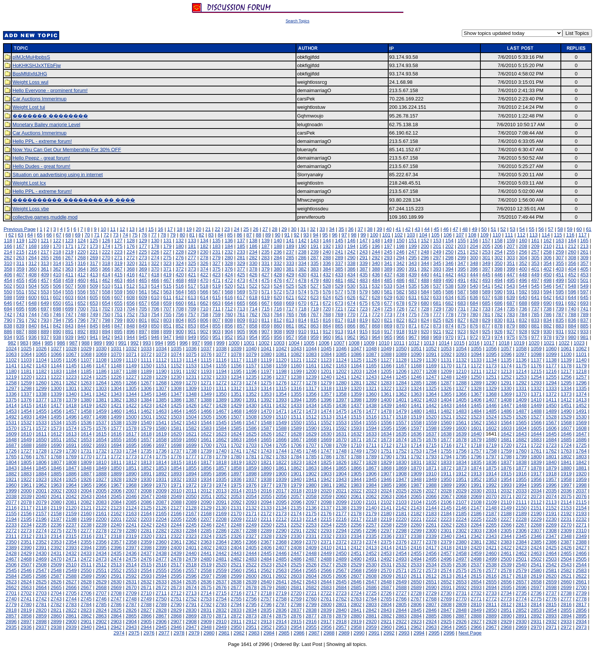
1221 (41, 377)
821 (388, 320)
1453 (11, 411)
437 (388, 274)
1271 (206, 383)
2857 (11, 616)
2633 (161, 582)
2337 (401, 536)
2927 (476, 621)
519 (216, 286)
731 (462, 309)
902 (204, 331)
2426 (566, 547)
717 (290, 309)
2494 (416, 559)
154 (449, 240)
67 (58, 235)
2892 (536, 616)
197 (388, 246)
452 (572, 274)
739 (560, 309)
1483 (461, 411)
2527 (326, 564)
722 (351, 309)
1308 (176, 388)
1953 (491, 479)
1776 (176, 456)
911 (314, 331)
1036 (191, 348)
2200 (101, 519)
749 (94, 314)
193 (339, 246)
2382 (491, 542)
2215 (326, 519)
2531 (386, 564)
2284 (191, 530)
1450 (551, 405)
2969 (521, 627)
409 (45, 274)
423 (216, 274)
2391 (41, 547)
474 (253, 280)
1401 (401, 400)
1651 (56, 439)
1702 (236, 445)
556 (81, 292)
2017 (281, 491)
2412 (356, 547)
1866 (356, 468)
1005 (309, 343)
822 (400, 320)
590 (498, 292)
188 (278, 246)
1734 (131, 451)
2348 (566, 536)
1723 (551, 445)
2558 (206, 570)
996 (183, 343)
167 (20, 246)
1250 (476, 377)
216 (32, 252)
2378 (431, 542)
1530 (581, 417)
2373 (356, 542)
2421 (491, 547)
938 (57, 337)
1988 (431, 485)
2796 (266, 604)
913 (339, 331)
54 (522, 229)
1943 (341, 479)
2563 (281, 570)
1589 (296, 428)
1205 (386, 371)
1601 (476, 428)
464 (130, 280)
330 (253, 263)
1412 (566, 400)
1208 (431, 371)
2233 (11, 525)
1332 (536, 388)
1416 (41, 405)
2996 (449, 633)
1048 (371, 348)
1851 (131, 468)
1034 (161, 348)
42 (408, 229)
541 (486, 286)
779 (462, 314)
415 (118, 274)
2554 (146, 570)
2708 (116, 593)
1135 (506, 360)
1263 (86, 383)
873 (437, 326)
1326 (446, 388)
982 (12, 343)
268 (81, 257)
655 (118, 303)
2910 (221, 621)
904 (229, 331)
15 (151, 229)
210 (547, 246)
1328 (476, 388)
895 (118, 331)
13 (131, 229)
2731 (461, 593)
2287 (236, 530)
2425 (551, 547)
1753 (416, 451)
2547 (41, 570)
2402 (206, 547)
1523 (476, 417)
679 (413, 303)
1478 (386, 411)
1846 (56, 468)
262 (8, 257)
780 (474, 314)
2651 (431, 582)
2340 (446, 536)
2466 (581, 553)
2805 (401, 604)
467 (167, 280)
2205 (176, 519)
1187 (116, 371)
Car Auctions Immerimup (39, 99)
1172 (476, 365)
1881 (581, 468)
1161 (311, 365)
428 (278, 274)
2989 (343, 633)
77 (153, 235)
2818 (11, 610)
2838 (311, 610)
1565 (521, 422)
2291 (296, 530)
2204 (161, 519)
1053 (446, 348)
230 (204, 252)
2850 (491, 610)
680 (425, 303)
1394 (296, 400)
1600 (461, 428)
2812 (506, 604)
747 (69, 314)
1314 (266, 388)
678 (400, 303)
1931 (161, 479)
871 (413, 326)
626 (351, 297)
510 (106, 286)
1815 (176, 462)
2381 (476, 542)
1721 (521, 445)
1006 (323, 343)
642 (547, 297)
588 (474, 292)
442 (449, 274)
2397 (131, 547)
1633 (371, 434)
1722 (536, 445)
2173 (281, 513)
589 (486, 292)
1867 (371, 468)
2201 (116, 519)
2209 (236, 519)
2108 (476, 502)
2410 (326, 547)
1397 (341, 400)
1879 (551, 468)
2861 (71, 616)
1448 (521, 405)
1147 (101, 365)
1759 (506, 451)
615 (216, 297)
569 (241, 292)
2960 (386, 627)
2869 (191, 616)
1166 (386, 365)
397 (486, 269)
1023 (578, 343)
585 (437, 292)
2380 (461, 542)
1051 (416, 348)
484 (376, 280)
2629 (101, 582)
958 (302, 337)
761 (241, 314)
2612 (431, 576)
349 (486, 263)
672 (327, 303)
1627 (281, 434)
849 (143, 326)
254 (498, 252)
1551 (311, 422)
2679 (266, 587)
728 (425, 309)
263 (20, 257)
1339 (56, 394)
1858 (236, 468)
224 (130, 252)
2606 (341, 576)
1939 (281, 479)
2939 (71, 627)
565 (192, 292)
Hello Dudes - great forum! (41, 166)
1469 (251, 411)
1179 (581, 365)
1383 (131, 400)
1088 (386, 354)
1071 (131, 354)
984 (36, 343)
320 (130, 263)
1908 (401, 473)
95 (325, 235)
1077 (221, 354)
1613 (71, 434)
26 (255, 229)
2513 (116, 564)
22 (217, 229)
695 (20, 309)
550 (8, 292)
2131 (236, 508)
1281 (356, 383)
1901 (296, 473)
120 (32, 240)
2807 (431, 604)
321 (143, 263)
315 (69, 263)
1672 (371, 439)
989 (98, 343)
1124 (341, 360)
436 (376, 274)
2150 (521, 508)
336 (327, 263)
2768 (431, 599)
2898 (41, 621)
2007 (131, 491)
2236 (56, 525)
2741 (25, 599)
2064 (401, 496)
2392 (56, 547)
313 (45, 263)
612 (180, 297)
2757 (266, 599)
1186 (101, 371)
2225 (476, 519)
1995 (536, 485)
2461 (506, 553)
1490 (566, 411)
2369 (296, 542)
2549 (71, 570)
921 (437, 331)
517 (192, 286)
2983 (254, 633)
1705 (281, 445)
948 (180, 337)
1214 (521, 371)
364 (81, 269)
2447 (296, 553)
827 (462, 320)
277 (192, 257)
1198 (281, 371)
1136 (521, 360)
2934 (581, 621)
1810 (101, 462)
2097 (311, 502)
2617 (506, 576)
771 (363, 314)
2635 (191, 582)
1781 (251, 456)
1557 (401, 422)
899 (167, 331)
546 (547, 286)
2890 (506, 616)
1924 (56, 479)
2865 (131, 616)
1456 (56, 411)
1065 (41, 354)
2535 (446, 564)
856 (229, 326)
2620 (551, 576)
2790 (176, 604)
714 (253, 309)
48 (465, 229)
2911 (236, 621)
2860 (56, 616)
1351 (236, 394)
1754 (431, 451)
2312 (25, 536)
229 (192, 252)
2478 (176, 559)
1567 (551, 422)
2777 (566, 599)
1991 (476, 485)
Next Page (470, 633)
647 (20, 303)
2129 (206, 508)
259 (560, 252)
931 (560, 331)
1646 (566, 434)
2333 (341, 536)
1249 (461, 377)
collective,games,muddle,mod (45, 217)
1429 (236, 405)
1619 (161, 434)
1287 (446, 383)
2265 (491, 525)
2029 (461, 491)
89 (268, 235)
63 (20, 235)
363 (69, 269)
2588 (71, 576)
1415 (25, 405)
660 (180, 303)
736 (523, 309)
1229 (161, 377)
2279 (116, 530)
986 (61, 343)
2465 (566, 553)
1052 (431, 348)
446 (498, 274)
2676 (221, 587)
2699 (566, 587)
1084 (326, 354)
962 (351, 337)
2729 (431, 593)
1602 (491, 428)
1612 (56, 434)
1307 (161, 388)
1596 (401, 428)
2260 (416, 525)
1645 (551, 434)
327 (216, 263)
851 (167, 326)
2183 (431, 513)
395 (462, 269)
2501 (521, 559)
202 (449, 246)
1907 (386, 473)
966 (400, 337)
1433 (296, 405)
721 (339, 309)
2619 (536, 576)
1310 (206, 388)
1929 (131, 479)
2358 (131, 542)
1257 (581, 377)
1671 (356, 439)
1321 (371, 388)
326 (204, 263)
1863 (311, 468)
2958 (356, 627)
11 (112, 229)
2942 (116, 627)
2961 (401, 627)
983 (24, 343)
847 (118, 326)
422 (204, 274)
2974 (118, 633)
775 (413, 314)
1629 (311, 434)
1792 (416, 456)
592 (523, 292)
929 (535, 331)
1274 (251, 383)
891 (69, 331)
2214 (311, 519)
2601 (266, 576)
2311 (11, 536)
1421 (116, 405)
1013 (428, 343)
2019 (311, 491)
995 (171, 343)
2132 (251, 508)
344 (425, 263)
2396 (116, 547)
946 (155, 337)
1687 (11, 445)
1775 (161, 456)
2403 (221, 547)
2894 (566, 616)
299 (462, 257)
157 (486, 240)
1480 (416, 411)
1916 (521, 473)
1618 (146, 434)
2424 (536, 547)
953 (241, 337)
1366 (461, 394)
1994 (521, 485)
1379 (71, 400)
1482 (446, 411)
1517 (386, 417)
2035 (551, 491)
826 (449, 320)
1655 (116, 439)
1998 (581, 485)
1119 (266, 360)
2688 (401, 587)
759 (216, 314)
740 (572, 309)
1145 (71, 365)
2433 (86, 553)
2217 (356, 519)
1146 (86, 365)
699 (69, 309)
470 (204, 280)
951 (216, 337)
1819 (236, 462)
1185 (86, 371)
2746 (101, 599)
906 (253, 331)
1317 (311, 388)
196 (376, 246)
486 (400, 280)
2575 (461, 570)
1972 (191, 485)
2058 (311, 496)
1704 (266, 445)
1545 (221, 422)
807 (216, 320)
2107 (461, 502)
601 (45, 297)
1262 (71, 383)
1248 (446, 377)
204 (474, 246)
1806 (41, 462)
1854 (176, 468)
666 (253, 303)
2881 (371, 616)
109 (484, 235)
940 (81, 337)
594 (547, 292)
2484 (266, 559)
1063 (11, 354)
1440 (401, 405)
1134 (491, 360)
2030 (476, 491)
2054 (251, 496)
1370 (521, 394)
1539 (131, 422)
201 (437, 246)
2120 (71, 508)
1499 (116, 417)
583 (413, 292)
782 (498, 314)
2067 (446, 496)
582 (400, 292)
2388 (581, 542)
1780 (236, 456)
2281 (146, 530)
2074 (551, 496)
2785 (101, 604)
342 (400, 263)
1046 (341, 348)
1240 (326, 377)
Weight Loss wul (30, 82)
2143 (416, 508)
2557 (191, 570)
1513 (326, 417)
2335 (371, 536)
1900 (281, 473)
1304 (116, 388)
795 (69, 320)
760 (229, 314)
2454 (401, 553)
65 (39, 235)
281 (241, 257)
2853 (536, 610)
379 (265, 269)
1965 (86, 485)
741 (584, 309)
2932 (551, 621)
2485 (281, 559)
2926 (461, 621)
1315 (281, 388)
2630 (116, 582)
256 (523, 252)
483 (363, 280)
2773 (506, 599)
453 (584, 274)
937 (45, 337)
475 (265, 280)
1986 (401, 485)
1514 (341, 417)
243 (363, 252)
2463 (536, 553)
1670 (341, 439)
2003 (71, 491)
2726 (386, 593)
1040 (251, 348)
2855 (566, 610)
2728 (416, 593)
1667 (296, 439)
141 (290, 240)
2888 (476, 616)
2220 (401, 519)
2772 (491, 599)
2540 (521, 564)
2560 (236, 570)
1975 (236, 485)
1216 (551, 371)
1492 (11, 417)
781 (486, 314)
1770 (86, 456)
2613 (446, 576)
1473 (311, 411)
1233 (221, 377)
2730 (446, 593)
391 (413, 269)
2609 (386, 576)
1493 (25, 417)
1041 (266, 348)
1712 (386, 445)
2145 (446, 508)
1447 (506, 405)
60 (579, 229)
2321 (161, 536)
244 (376, 252)
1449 (536, 405)
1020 (534, 343)
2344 (506, 536)
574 (302, 292)
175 (118, 246)
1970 (161, 485)
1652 (71, 439)
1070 (116, 354)
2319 (131, 536)
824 (425, 320)
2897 (25, 621)
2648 (386, 582)
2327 (251, 536)
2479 (191, 559)
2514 (131, 564)
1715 (431, 445)
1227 (131, 377)
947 (167, 337)
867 (363, 326)
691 (560, 303)
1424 (161, 405)
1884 (41, 473)
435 (363, 274)
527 (314, 286)
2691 (446, 587)
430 (302, 274)
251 (462, 252)
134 (204, 240)
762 (253, 314)
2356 (101, 542)
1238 (296, 377)
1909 (416, 473)
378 (253, 269)
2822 (71, 610)
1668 (311, 439)
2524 (281, 564)
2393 (71, 547)
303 (511, 257)
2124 (131, 508)
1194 (221, 371)
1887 (86, 473)
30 (293, 229)
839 (20, 326)
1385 (161, 400)
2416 (416, 547)
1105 (56, 360)
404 (572, 269)
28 (274, 229)
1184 (71, 371)
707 (167, 309)
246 (400, 252)
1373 (566, 394)
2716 (236, 593)
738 (547, 309)
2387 (566, 542)
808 (229, 320)
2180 (386, 513)
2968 (506, 627)
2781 (41, 604)
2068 (461, 496)
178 (155, 246)
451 (560, 274)
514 (155, 286)
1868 (386, 468)
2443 (236, 553)
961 (339, 337)
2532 (401, 564)
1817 (206, 462)
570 (253, 292)
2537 (476, 564)
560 (130, 292)
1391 (251, 400)
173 (94, 246)
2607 (356, 576)
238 (302, 252)
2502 (536, 559)
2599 (236, 576)
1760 (521, 451)
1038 (221, 348)
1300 (56, 388)
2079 (41, 502)
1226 (116, 377)
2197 (56, 519)
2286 (221, 530)
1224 (86, 377)
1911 (446, 473)
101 (386, 235)
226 (155, 252)
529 (339, 286)
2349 (581, 536)
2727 (401, 593)
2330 (296, 536)
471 (216, 280)
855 (216, 326)
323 (167, 263)
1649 (25, 439)
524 (278, 286)
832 (523, 320)
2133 (266, 508)
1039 (236, 348)
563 (167, 292)
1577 (116, 428)
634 (449, 297)
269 (94, 257)
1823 (296, 462)
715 (265, 309)
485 (388, 280)
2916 (311, 621)
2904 (131, 621)
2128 (191, 508)
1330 (506, 388)
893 (94, 331)
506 (57, 286)
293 (388, 257)
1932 (176, 479)
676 (376, 303)
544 (523, 286)
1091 (431, 354)
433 (339, 274)
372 (180, 269)
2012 (206, 491)
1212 (491, 371)
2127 (176, 508)
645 (584, 297)
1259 (25, 383)
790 (8, 320)
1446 (491, 405)
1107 (86, 360)
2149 (506, 508)
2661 (581, 582)
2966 (476, 627)
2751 (176, 599)
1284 (401, 383)
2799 (311, 604)
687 (511, 303)
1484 (476, 411)
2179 (371, 513)
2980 (208, 633)
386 (351, 269)
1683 (536, 439)
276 (180, 257)
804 (180, 320)
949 (192, 337)
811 (265, 320)
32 (312, 229)
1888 (101, 473)
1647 (581, 434)
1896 (221, 473)
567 (216, 292)
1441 (416, 405)
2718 (266, 593)
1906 (371, 473)
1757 (476, 451)
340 (376, 263)
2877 (311, 616)
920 (425, 331)
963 (363, 337)
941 (94, 337)
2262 (446, 525)
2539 (506, 564)
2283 (176, 530)
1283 (386, 383)
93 (306, 235)
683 (462, 303)
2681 (296, 587)
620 (278, 297)
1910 (431, 473)
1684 (551, 439)
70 (87, 235)
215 (20, 252)
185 (241, 246)
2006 (116, 491)
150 (400, 240)
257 (535, 252)
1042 (281, 348)
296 (425, 257)
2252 (296, 525)
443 (462, 274)
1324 (416, 388)
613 (192, 297)
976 (523, 337)
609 (143, 297)
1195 (236, 371)
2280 (131, 530)
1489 (551, 411)
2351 (25, 542)
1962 (41, 485)
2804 (386, 604)
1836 (491, 462)
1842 (581, 462)
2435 (116, 553)
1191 (176, 371)
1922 (25, 479)
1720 (506, 445)
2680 (281, 587)
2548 (56, 570)
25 (246, 229)
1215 (536, 371)
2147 (476, 508)
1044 (311, 348)
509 (94, 286)
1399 (371, 400)
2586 (41, 576)
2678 (251, 587)
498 (547, 280)
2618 (521, 576)
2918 (341, 621)
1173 (491, 365)
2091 (221, 502)
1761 (536, 451)
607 (118, 297)
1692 (86, 445)
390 (400, 269)
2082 (86, 502)
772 (376, 314)
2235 (41, 525)
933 (584, 331)
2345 (521, 536)
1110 (131, 360)
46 (446, 229)
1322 (386, 388)
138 (253, 240)
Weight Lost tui (29, 107)
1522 (461, 417)
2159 (71, 513)
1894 (191, 473)
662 (204, 303)
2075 (566, 496)
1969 (146, 485)
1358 (341, 394)
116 (570, 235)
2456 (431, 553)
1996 (551, 485)
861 (290, 326)
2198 (71, 519)
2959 (371, 627)
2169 (221, 513)
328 (229, 263)
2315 (71, 536)
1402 (416, 400)
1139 (566, 360)
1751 (386, 451)
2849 (476, 610)
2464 (551, 553)
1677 (446, 439)
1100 (566, 354)
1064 (25, 354)
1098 (536, 354)
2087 (161, 502)
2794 (236, 604)
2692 (461, 587)
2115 (581, 502)
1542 (176, 422)
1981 (326, 485)
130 (155, 240)
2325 (221, 536)
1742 (251, 451)
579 (363, 292)
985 (49, 343)
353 (535, 263)
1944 (356, 479)
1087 (371, 354)
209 (535, 246)
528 (327, 286)
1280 (341, 383)
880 (523, 326)
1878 (536, 468)
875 (462, 326)
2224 (461, 519)
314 (57, 263)
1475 (341, 411)
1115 (206, 360)
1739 (206, 451)
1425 (176, 405)
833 (535, 320)
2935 (11, 627)
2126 (161, 508)
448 (523, 274)
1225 (101, 377)
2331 (311, 536)
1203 (356, 371)
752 (130, 314)
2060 (341, 496)
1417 (56, 405)
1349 (206, 394)
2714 (206, 593)
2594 (161, 576)
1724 (566, 445)
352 (523, 263)
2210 (251, 519)
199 (413, 246)
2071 (506, 496)
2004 (86, 491)
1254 (536, 377)
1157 (251, 365)
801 (143, 320)
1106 (71, 360)
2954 (296, 627)
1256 (566, 377)
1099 (551, 354)
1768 (56, 456)
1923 (41, 479)
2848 (461, 610)
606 (106, 297)
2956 (326, 627)
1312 (236, 388)
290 (351, 257)
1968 (131, 485)
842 (57, 326)
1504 (191, 417)
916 (376, 331)
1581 (176, 428)
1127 (386, 360)
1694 (116, 445)
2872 (236, 616)
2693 (476, 587)
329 (241, 263)
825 (437, 320)
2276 (71, 530)
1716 (446, 445)
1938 (266, 479)
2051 (206, 496)
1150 (146, 365)
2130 (221, 508)
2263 (461, 525)
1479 (401, 411)
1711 (371, 445)
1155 (221, 365)
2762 (341, 599)
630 (400, 297)
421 (192, 274)
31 (303, 229)
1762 (551, 451)
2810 (476, 604)
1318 (326, 388)
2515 (146, 564)
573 (290, 292)
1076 (206, 354)
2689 (416, 587)
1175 (521, 365)
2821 (56, 610)
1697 (161, 445)
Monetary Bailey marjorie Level (46, 124)
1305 (131, 388)
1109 (116, 360)
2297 (386, 530)
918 (400, 331)
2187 (491, 513)
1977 (266, 485)
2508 (41, 564)
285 (290, 257)
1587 (266, 428)
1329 (491, 388)
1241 (341, 377)
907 (265, 331)
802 (155, 320)
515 (167, 286)
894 (106, 331)
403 (560, 269)
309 (584, 257)
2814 (536, 604)
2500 (506, 559)
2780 (25, 604)
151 (413, 240)
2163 (131, 513)
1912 (461, 473)
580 (376, 292)
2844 (401, 610)
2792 (206, 604)
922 (449, 331)
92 (296, 235)
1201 (326, 371)
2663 (25, 587)
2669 (116, 587)
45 (436, 229)
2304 (491, 530)
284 (278, 257)
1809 (86, 462)
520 (229, 286)
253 (486, 252)
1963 (56, 485)
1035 (176, 348)
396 (474, 269)
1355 (296, 394)
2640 (266, 582)
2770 (461, 599)
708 (180, 309)
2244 (176, 525)
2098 (326, 502)
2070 (491, 496)
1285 (416, 383)
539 (462, 286)
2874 (266, 616)
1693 (101, 445)
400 (523, 269)
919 (413, 331)
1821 (266, 462)
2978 (178, 633)
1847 (71, 468)
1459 (101, 411)
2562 (266, 570)
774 (400, 314)
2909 (206, 621)
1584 (221, 428)
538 (449, 286)
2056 (281, 496)
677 (388, 303)
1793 (431, 456)
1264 (101, 383)
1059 (536, 348)
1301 (71, 388)
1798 (506, 456)
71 (96, 235)
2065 (416, 496)
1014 (444, 343)
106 (448, 235)
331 (265, 263)
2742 (41, 599)
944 (130, 337)
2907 (176, 621)
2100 (356, 502)
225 (143, 252)
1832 (431, 462)
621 (290, 297)
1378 (56, 400)
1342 (101, 394)
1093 (461, 354)
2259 (401, 525)
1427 (206, 405)
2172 (266, 513)
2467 (11, 559)
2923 (416, 621)
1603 (506, 428)
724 (376, 309)
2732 (476, 593)
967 (413, 337)
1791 (401, 456)
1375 (11, 400)
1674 (401, 439)
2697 (536, 587)
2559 (221, 570)
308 (572, 257)
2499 (491, 559)
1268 (161, 383)
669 (290, 303)
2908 (191, 621)
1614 (86, 434)
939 (69, 337)
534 (400, 286)
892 (81, 331)
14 (141, 229)
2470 (56, 559)
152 (425, 240)
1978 (281, 485)
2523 (266, 564)
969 (437, 337)
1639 (461, 434)
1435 (326, 405)
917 (388, 331)
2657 (521, 582)
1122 (311, 360)
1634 (386, 434)
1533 (41, 422)
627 (363, 297)
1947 (401, 479)
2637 (221, 582)
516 (180, 286)
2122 (101, 508)
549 (584, 286)
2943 (131, 627)
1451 (566, 405)
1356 (311, 394)
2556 (176, 570)
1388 (206, 400)
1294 (551, 383)
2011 (191, 491)
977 (535, 337)
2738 (566, 593)
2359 (146, 542)
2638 (236, 582)
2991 (373, 633)
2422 (506, 547)
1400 (386, 400)
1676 (431, 439)
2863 (101, 616)
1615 (101, 434)
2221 (416, 519)
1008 (353, 343)
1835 (476, 462)
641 (535, 297)
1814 (161, 462)
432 (327, 274)
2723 (341, 593)
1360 (371, 394)
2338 (416, 536)
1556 (386, 422)
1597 (416, 428)
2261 (431, 525)
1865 (341, 468)
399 (511, 269)
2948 (206, 627)
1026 (41, 348)
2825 (116, 610)
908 (278, 331)
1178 (566, 365)
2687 (386, 587)
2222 (431, 519)
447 (511, 274)
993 (147, 343)
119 (20, 240)
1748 (341, 451)
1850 (116, 468)
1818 (221, 462)
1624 (236, 434)
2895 (581, 616)
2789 (161, 604)
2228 (521, 519)
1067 (71, 354)
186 (253, 246)
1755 (446, 451)
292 (376, 257)
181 (192, 246)
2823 (86, 610)
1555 (371, 422)
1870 (416, 468)
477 (290, 280)
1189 (146, 371)
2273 (25, 530)
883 (560, 326)
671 (314, 303)
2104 (416, 502)
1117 (236, 360)
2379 (446, 542)
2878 (326, 616)
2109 (491, 502)
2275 (56, 530)
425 (241, 274)
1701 (221, 445)
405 (584, 269)
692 (572, 303)
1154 (206, 365)
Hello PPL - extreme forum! (42, 141)
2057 (296, 496)
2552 (116, 570)
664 (229, 303)
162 (547, 240)
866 (351, 326)
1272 (221, 383)
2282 (161, 530)
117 (582, 235)
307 (560, 257)
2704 (56, 593)
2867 (161, 616)
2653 (461, 582)
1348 (191, 394)
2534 (431, 564)
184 (229, 246)
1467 (221, 411)
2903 (116, 621)
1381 (101, 400)
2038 (11, 496)
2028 (446, 491)
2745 (86, 599)
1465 (191, 411)
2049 (176, 496)
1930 (146, 479)
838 (8, 326)
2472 (86, 559)
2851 (506, 610)
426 (253, 274)
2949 (221, 627)
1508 (251, 417)
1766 (25, 456)
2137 (326, 508)
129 (143, 240)
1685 (566, 439)
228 (180, 252)
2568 (356, 570)
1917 (536, 473)
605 (94, 297)
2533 (416, 564)
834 (547, 320)
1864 (326, 468)
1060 (551, 348)
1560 (446, 422)
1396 (326, 400)
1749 (356, 451)
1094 (476, 354)
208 (523, 246)
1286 (431, 383)
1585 (236, 428)
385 (339, 269)
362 (57, 269)
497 (535, 280)
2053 (236, 496)
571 (265, 292)
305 (535, 257)
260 (572, 252)
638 (498, 297)
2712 (176, 593)
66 (49, 235)
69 (77, 235)
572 (278, 292)
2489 (341, 559)
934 (8, 337)
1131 (446, 360)
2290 (281, 530)
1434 (311, 405)
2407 (281, 547)
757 (192, 314)
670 (302, 303)
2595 (176, 576)
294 (400, 257)
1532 (25, 422)
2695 (506, 587)
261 (584, 252)
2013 (221, 491)
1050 (401, 348)
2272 (11, 530)
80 (182, 235)
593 (535, 292)
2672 (161, 587)
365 (94, 269)
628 (376, 297)
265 (45, 257)
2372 (341, 542)
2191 (551, 513)
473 (241, 280)
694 (8, 309)
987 (73, 343)
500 (572, 280)
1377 (41, 400)
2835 (266, 610)
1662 (221, 439)
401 (535, 269)
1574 (71, 428)
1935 (221, 479)
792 (32, 320)
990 (110, 343)
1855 (191, 468)
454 (8, 280)
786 (547, 314)
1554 (356, 422)
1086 (356, 354)
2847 (446, 610)
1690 (56, 445)
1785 (311, 456)
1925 (71, 479)
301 (486, 257)
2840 (341, 610)
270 (106, 257)
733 (486, 309)
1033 (146, 348)
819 (363, 320)
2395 (101, 547)
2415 (401, 547)
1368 (491, 394)
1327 (461, 388)
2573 (431, 570)
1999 (11, 491)
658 (155, 303)
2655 (491, 582)
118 (8, 240)
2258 (386, 525)
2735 (521, 593)
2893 (551, 616)
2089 (191, 502)
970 (449, 337)
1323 (401, 388)
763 (265, 314)
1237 (281, 377)
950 (204, 337)
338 (351, 263)
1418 (71, 405)
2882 (386, 616)
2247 (221, 525)
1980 (311, 485)
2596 (191, 576)
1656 (131, 439)
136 (229, 240)
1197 (266, 371)
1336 (11, 394)
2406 (266, 547)
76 (144, 235)
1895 (206, 473)
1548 (266, 422)
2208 (221, 519)
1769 (71, 456)
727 (413, 309)
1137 (536, 360)
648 (32, 303)
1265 (116, 383)
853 (192, 326)
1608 (581, 428)
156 (474, 240)
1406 (476, 400)
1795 (461, 456)
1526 (521, 417)
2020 (326, 491)
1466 (206, 411)
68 (68, 235)
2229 (536, 519)
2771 (476, 599)
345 (437, 263)
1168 (416, 365)
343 (413, 263)
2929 (506, 621)
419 (167, 274)
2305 (506, 530)
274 (155, 257)
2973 (581, 627)
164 (572, 240)
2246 (206, 525)
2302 (461, 530)
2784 (86, 604)
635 (462, 297)
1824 (311, 462)
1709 (341, 445)
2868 (176, 616)
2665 (56, 587)
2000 (25, 491)
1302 (86, 388)
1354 (281, 394)
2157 (41, 513)
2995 (433, 633)
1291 (506, 383)
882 (547, 326)
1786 (326, 456)
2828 (161, 610)
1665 (266, 439)
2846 (431, 610)
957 (290, 337)
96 (334, 235)
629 (388, 297)
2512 (101, 564)
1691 (71, 445)
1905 (356, 473)
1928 (116, 479)
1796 (476, 456)
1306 (146, 388)
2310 (581, 530)
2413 (371, 547)
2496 (446, 559)
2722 (326, 593)
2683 (326, 587)
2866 (146, 616)
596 (572, 292)
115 (558, 235)
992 (135, 343)
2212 (281, 519)
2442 (221, 553)
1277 (296, 383)
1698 (176, 445)
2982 (238, 633)
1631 (341, 434)
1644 (536, 434)
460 (81, 280)
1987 (416, 485)
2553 (131, 570)
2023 (371, 491)
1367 (476, 394)
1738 (191, 451)
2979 (194, 633)
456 (32, 280)
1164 (356, 365)
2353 (56, 542)
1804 (11, 462)
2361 (176, 542)
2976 (148, 633)
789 (584, 314)
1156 (236, 365)
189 (290, 246)
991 (122, 343)
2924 (431, 621)
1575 (86, 428)
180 (180, 246)
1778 (206, 456)
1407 (491, 400)
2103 (401, 502)
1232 (206, 377)
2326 (236, 536)
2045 (116, 496)
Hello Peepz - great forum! (41, 158)
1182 (41, 371)
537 (437, 286)
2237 (71, 525)
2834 (251, 610)
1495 (56, 417)
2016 (266, 491)
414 (106, 274)
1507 (236, 417)
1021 (548, 343)
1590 (311, 428)
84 (220, 235)
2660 (566, 582)
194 (351, 246)
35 (341, 229)
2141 (386, 508)
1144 (56, 365)
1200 (311, 371)
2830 (191, 610)
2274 (41, 530)
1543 (191, 422)
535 (413, 286)
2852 (521, 610)
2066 (431, 496)
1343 (116, 394)
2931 (536, 621)
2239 (101, 525)
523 (265, 286)
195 (363, 246)
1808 (71, 462)
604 (81, 297)
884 (572, 326)
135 (216, 240)
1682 (521, 439)
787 (560, 314)
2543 (566, 564)
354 (547, 263)
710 (204, 309)
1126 (371, 360)
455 (20, 280)
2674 (191, 587)
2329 (281, 536)
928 (523, 331)
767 (314, 314)
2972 (566, 627)
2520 (221, 564)
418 (155, 274)
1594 (371, 428)
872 (425, 326)
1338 (41, 394)
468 (180, 280)
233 (241, 252)
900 (180, 331)
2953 (281, 627)
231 (216, 252)
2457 (446, 553)
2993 (403, 633)
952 (229, 337)
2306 (521, 530)
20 (198, 229)
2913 (266, 621)
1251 (491, 377)
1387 (191, 400)
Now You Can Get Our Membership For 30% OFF (67, 149)
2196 (41, 519)
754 (155, 314)
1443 (446, 405)
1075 (191, 354)
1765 (11, 456)
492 (474, 280)
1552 (326, 422)
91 (287, 235)
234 (253, 252)
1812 (131, 462)
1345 (146, 394)
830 (498, 320)
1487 (521, 411)
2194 (11, 519)
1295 (566, 383)
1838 (521, 462)
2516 (161, 564)
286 (302, 257)
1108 (101, 360)
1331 (521, 388)
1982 (341, 485)
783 (511, 314)
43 (417, 229)
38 (369, 229)
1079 (251, 354)
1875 (491, 468)
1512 (311, 417)
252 (474, 252)
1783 (281, 456)
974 (498, 337)
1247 (431, 377)
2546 (25, 570)
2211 (266, 519)
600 (32, 297)
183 (216, 246)
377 (241, 269)
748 (81, 314)
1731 (86, 451)
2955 (311, 627)
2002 (56, 491)
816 (327, 320)
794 (57, 320)
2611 (416, 576)
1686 (581, 439)
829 (486, 320)
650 (57, 303)
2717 (251, 593)
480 (327, 280)
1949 (431, 479)
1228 (146, 377)
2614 (461, 576)
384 (327, 269)
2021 (341, 491)
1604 (521, 428)
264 (32, 257)
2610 (401, 576)
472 (229, 280)
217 (45, 252)
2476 (146, 559)
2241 (131, 525)
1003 (279, 343)
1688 (25, 445)
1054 (461, 348)
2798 (296, 604)
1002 (263, 343)
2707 (101, 593)
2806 (416, 604)
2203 (146, 519)
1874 (476, 468)
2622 (581, 576)
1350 (221, 394)
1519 (416, 417)
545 (535, 286)
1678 (461, 439)
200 (425, 246)
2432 (71, 553)
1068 (86, 354)
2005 (101, 491)
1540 (146, 422)
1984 (371, 485)
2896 (11, 621)
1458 (86, 411)
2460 (491, 553)
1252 (506, 377)
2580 (536, 570)
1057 (506, 348)
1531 (11, 422)
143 (314, 240)
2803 (371, 604)
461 (94, 280)
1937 (251, 479)
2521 (236, 564)
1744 (281, 451)
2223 (446, 519)
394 (449, 269)
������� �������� (50, 116)
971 (462, 337)
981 (584, 337)
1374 (581, 394)
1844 (25, 468)
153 (437, 240)
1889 (116, 473)
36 (350, 229)
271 (118, 257)
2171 (251, 513)
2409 (311, 547)
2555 (161, 570)
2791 (191, 604)
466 (155, 280)
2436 (131, 553)
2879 (341, 616)
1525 (506, 417)
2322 (176, 536)
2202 (131, 519)
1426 (191, 405)
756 (180, 314)
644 (572, 297)
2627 (71, 582)
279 (216, 257)
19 (189, 229)
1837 (506, 462)
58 (560, 229)
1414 (11, 405)
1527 (536, 417)
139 (265, 240)
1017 (488, 343)
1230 (176, 377)
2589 (86, 576)
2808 (446, 604)
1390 (236, 400)
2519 (206, 564)
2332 (326, 536)
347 (462, 263)
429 (290, 274)
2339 (431, 536)
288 (327, 257)
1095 (491, 354)
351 (511, 263)
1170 (446, 365)
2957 (341, 627)
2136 (311, 508)
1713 (401, 445)
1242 (356, 377)
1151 (161, 365)
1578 (131, 428)
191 (314, 246)
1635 (401, 434)
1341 (86, 394)
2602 (281, 576)
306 (547, 257)
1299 (41, 388)
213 (584, 246)
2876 (296, 616)
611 (167, 297)
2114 (566, 502)
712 (229, 309)
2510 (71, 564)
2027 (431, 491)
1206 (401, 371)
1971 (176, 485)
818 (351, 320)
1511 (296, 417)
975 (511, 337)
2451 (356, 553)
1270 (191, 383)
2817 (581, 604)
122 (57, 240)
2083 (101, 502)
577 (339, 292)
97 (344, 235)
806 (204, 320)
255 (511, 252)
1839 (536, 462)
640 (523, 297)
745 (45, 314)
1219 (11, 377)
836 (572, 320)
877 (486, 326)
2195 (25, 519)
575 (314, 292)
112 (521, 235)
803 (167, 320)
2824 (101, 610)
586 (449, 292)
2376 (401, 542)
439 (413, 274)
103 (411, 235)
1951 (461, 479)
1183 (56, 371)
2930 (521, 621)
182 (204, 246)
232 (229, 252)
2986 (298, 633)
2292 (311, 530)
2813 (521, 604)
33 (322, 229)
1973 (206, 485)
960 (327, 337)
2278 (101, 530)
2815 (551, 604)
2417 (431, 547)
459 (69, 280)
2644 (326, 582)
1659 (176, 439)
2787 (131, 604)
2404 (236, 547)
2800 (326, 604)
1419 (86, 405)
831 (511, 320)
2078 (25, 502)
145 (339, 240)
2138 (341, 508)
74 (125, 235)
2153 (566, 508)
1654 (101, 439)
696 (32, 309)
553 (45, 292)
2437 (146, 553)
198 (400, 246)
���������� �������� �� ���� (74, 200)
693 (584, 303)
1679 (476, 439)
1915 (506, 473)
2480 (206, 559)
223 (118, 252)
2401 (191, 547)
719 (314, 309)
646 (8, 303)
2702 (25, 593)
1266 (131, 383)
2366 (251, 542)
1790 (386, 456)
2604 (311, 576)
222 (106, 252)
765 (290, 314)
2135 (296, 508)
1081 (281, 354)
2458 (461, 553)
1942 (326, 479)
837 (584, 320)
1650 (41, 439)
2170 (236, 513)
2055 (266, 496)
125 (94, 240)
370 (155, 269)
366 (106, 269)
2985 (284, 633)
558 (106, 292)
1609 (11, 434)
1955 (521, 479)
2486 (296, 559)
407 (20, 274)
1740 (221, 451)
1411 (551, 400)
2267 (521, 525)
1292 (521, 383)
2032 (506, 491)
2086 (146, 502)
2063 (386, 496)
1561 (461, 422)
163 (560, 240)
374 (204, 269)
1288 (461, 383)
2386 (551, 542)
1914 (491, 473)
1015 (458, 343)
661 (192, 303)
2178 (356, 513)
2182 (416, 513)
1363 (416, 394)
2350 (11, 542)
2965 (461, 627)
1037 (206, 348)
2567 (341, 570)
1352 (251, 394)
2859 (41, 616)
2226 (491, 519)
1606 (551, 428)
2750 (161, 599)
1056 (491, 348)
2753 (206, 599)
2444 (251, 553)
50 (483, 229)
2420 (476, 547)
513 (143, 286)
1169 (431, 365)
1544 (206, 422)
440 (425, 274)
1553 (341, 422)
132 (180, 240)
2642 (296, 582)
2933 (566, 621)
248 (425, 252)
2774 (521, 599)
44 (427, 229)
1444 (461, 405)
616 (229, 297)
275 (167, 257)
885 (584, 326)
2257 (371, 525)
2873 (251, 616)
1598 (431, 428)
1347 (176, 394)
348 (474, 263)
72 (106, 235)
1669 (326, 439)
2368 (281, 542)
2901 (86, 621)
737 (535, 309)
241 (339, 252)
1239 (311, 377)
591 (511, 292)
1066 (56, 354)
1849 (101, 468)
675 (363, 303)
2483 (251, 559)
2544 (581, 564)
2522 (251, 564)
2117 (25, 508)
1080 (266, 354)
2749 (146, 599)
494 (498, 280)
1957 (551, 479)
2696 (521, 587)
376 (229, 269)
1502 (161, 417)
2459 (476, 553)
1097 (521, 354)
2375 (386, 542)
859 (265, 326)
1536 (86, 422)
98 (353, 235)
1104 (41, 360)
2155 (11, 513)
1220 (25, 377)
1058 (521, 348)
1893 (176, 473)
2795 (251, 604)
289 (339, 257)
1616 (116, 434)
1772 (116, 456)
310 (8, 263)
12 (122, 229)
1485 (491, 411)
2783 (71, 604)
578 (351, 292)
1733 (116, 451)
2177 (341, 513)
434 (351, 274)
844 (81, 326)
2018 (296, 491)
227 (167, 252)
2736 (536, 593)
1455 (41, 411)
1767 (41, 456)
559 (118, 292)
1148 (116, 365)
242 (351, 252)
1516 (371, 417)
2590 (101, 576)
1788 (356, 456)
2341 (461, 536)
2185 (461, 513)
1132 (461, 360)
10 (103, 229)
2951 (251, 627)
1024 (11, 348)
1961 (25, 485)
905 (241, 331)
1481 (431, 411)
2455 (416, 553)
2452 (371, 553)
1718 (476, 445)
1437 (356, 405)
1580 (161, 428)
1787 (341, 456)
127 (118, 240)
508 (81, 286)
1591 (326, 428)
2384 (521, 542)
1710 (356, 445)
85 (230, 235)
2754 (221, 599)
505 (45, 286)
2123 (116, 508)
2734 (506, 593)
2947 (191, 627)
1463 (161, 411)
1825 (326, 462)
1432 (281, 405)
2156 (25, 513)
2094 (266, 502)
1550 (296, 422)
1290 (491, 383)
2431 (56, 553)
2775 (536, 599)
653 (94, 303)
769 (339, 314)
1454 (25, 411)
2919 (356, 621)
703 (118, 309)
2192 (566, 513)
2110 (506, 502)
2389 (11, 547)
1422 (131, 405)
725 (388, 309)
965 (388, 337)
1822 (281, 462)
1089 (401, 354)
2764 (371, 599)
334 (302, 263)
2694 (491, 587)
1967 (116, 485)
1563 (491, 422)
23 (227, 229)
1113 (176, 360)
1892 (161, 473)
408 (32, 274)
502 (8, 286)
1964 (71, 485)
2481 (221, 559)
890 (57, 331)
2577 (491, 570)
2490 (356, 559)
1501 (146, 417)
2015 (251, 491)
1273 (236, 383)
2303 (476, 530)
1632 (356, 434)
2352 (41, 542)
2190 (536, 513)
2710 (146, 593)
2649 (401, 582)
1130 (431, 360)
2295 (356, 530)
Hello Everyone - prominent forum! (50, 90)
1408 (506, 400)
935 (20, 337)
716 (278, 309)
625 (339, 297)
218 (57, 252)
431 (314, 274)
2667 (86, 587)
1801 (551, 456)
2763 (356, 599)
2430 (41, 553)
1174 (506, 365)
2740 (11, 599)
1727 (25, 451)
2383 (506, 542)
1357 (326, 394)
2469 (41, 559)
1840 (551, 462)
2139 (356, 508)
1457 (71, 411)
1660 (191, 439)
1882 (11, 473)
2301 (446, 530)
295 (413, 257)
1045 (326, 348)
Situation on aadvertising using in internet (58, 174)
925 (486, 331)
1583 (206, 428)
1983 (356, 485)
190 (302, 246)
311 (20, 263)
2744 (71, 599)
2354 (71, 542)
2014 (236, 491)
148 (376, 240)
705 (143, 309)
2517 (176, 564)
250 (449, 252)
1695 (131, 445)
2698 (551, 587)
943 (118, 337)
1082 (296, 354)
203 (462, 246)
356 (572, 263)
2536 (461, 564)
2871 (221, 616)
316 (81, 263)
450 (547, 274)
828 (474, 320)
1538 (116, 422)
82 (201, 235)
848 (130, 326)
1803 (581, 456)
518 (204, 286)
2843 (386, 610)
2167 (191, 513)
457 (45, 280)
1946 (386, 479)
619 (265, 297)
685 (486, 303)
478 (302, 280)
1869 (401, 468)
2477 (161, 559)
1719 (491, 445)
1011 (399, 343)
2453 (386, 553)
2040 (41, 496)
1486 (506, 411)
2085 (131, 502)
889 (45, 331)
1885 (56, 473)
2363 (206, 542)
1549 (281, 422)
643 (560, 297)
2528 (341, 564)
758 (204, 314)
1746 (311, 451)
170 (57, 246)
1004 (293, 343)
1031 (116, 348)
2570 (386, 570)
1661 (206, 439)
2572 (416, 570)
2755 (236, 599)
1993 (506, 485)
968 (425, 337)
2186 (476, 513)
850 (155, 326)
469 (192, 280)
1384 (146, 400)
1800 (536, 456)
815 (314, 320)
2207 (206, 519)
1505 (206, 417)
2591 (116, 576)
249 (437, 252)
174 (106, 246)
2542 (551, 564)
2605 (326, 576)
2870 (206, 616)
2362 (191, 542)
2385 (536, 542)
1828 (371, 462)
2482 (236, 559)
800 (130, 320)
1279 (326, 383)
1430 (251, 405)
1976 (251, 485)
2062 (371, 496)
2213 (296, 519)
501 (584, 280)
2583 (581, 570)
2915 (296, 621)
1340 (71, 394)
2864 (116, 616)
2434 (101, 553)
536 (425, 286)
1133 (476, 360)
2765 (386, 599)
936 (32, 337)
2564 (296, 570)
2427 (581, 547)
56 (541, 229)
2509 (56, 564)
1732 (101, 451)
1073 (161, 354)
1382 (116, 400)
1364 (431, 394)
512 (130, 286)
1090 (416, 354)
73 (115, 235)
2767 (416, 599)
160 (523, 240)
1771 (101, 456)
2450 (341, 553)
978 (547, 337)
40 (389, 229)
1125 (356, 360)
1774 (146, 456)
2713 (191, 593)
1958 (566, 479)
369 (143, 269)
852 (180, 326)
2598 (221, 576)
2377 (416, 542)
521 (241, 286)
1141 (11, 365)
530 (351, 286)
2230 (551, 519)
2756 (251, 599)
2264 (476, 525)
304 (523, 257)
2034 (536, 491)
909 (290, 331)
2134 (281, 508)
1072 (146, 354)
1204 (371, 371)
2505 (581, 559)
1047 (356, 348)
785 (535, 314)
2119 (56, 508)
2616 (491, 576)
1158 (266, 365)
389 (388, 269)
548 (572, 286)
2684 (341, 587)
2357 (116, 542)
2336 (386, 536)
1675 (416, 439)
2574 (446, 570)
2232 (581, 519)
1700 (206, 445)
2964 (446, 627)
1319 (341, 388)
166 (8, 246)
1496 (71, 417)
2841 (356, 610)
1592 (341, 428)
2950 (236, 627)
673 (339, 303)
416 (130, 274)
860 (278, 326)
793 (45, 320)
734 (498, 309)
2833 (236, 610)
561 (143, 292)
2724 (356, 593)
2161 (101, 513)
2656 (506, 582)
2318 (116, 536)
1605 (536, 428)
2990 (359, 633)
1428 (221, 405)
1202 (341, 371)
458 (57, 280)
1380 (86, 400)
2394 (86, 547)
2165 (161, 513)
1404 (446, 400)
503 (20, 286)
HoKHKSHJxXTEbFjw (37, 65)
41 (398, 229)
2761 (326, 599)
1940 (296, 479)
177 (143, 246)
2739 (581, 593)
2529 (356, 564)
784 (523, 314)
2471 (71, 559)
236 (278, 252)
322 (155, 263)
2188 (506, 513)
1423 (146, 405)
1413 (581, 400)
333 (290, 263)
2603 (296, 576)
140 (278, 240)
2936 (25, 627)
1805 (25, 462)
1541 (161, 422)
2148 (491, 508)
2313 (41, 536)
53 (512, 229)
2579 (521, 570)
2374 (371, 542)
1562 (476, 422)
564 (180, 292)
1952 (476, 479)
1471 (281, 411)
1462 (146, 411)
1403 (431, 400)
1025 (25, 348)
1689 (41, 445)
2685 (356, 587)
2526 (311, 564)
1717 (461, 445)
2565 (311, 570)
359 (20, 269)
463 (118, 280)
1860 (266, 468)
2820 (41, 610)
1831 (416, 462)
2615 (476, 576)
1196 (251, 371)
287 (314, 257)
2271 (581, 525)
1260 (41, 383)
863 (314, 326)
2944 (146, 627)
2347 (551, 536)
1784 (296, 456)
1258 (11, 383)
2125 (146, 508)
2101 (371, 502)
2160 (86, 513)
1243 (371, 377)
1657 (146, 439)
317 (94, 263)
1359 (356, 394)
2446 (281, 553)
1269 (176, 383)
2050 (191, 496)
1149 (131, 365)
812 (278, 320)
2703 (41, 593)
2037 (581, 491)
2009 (161, 491)
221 (94, 252)
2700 (581, 587)
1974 (221, 485)
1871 (431, 468)
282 (253, 257)
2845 (416, 610)
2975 (134, 633)
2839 (326, 610)
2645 (341, 582)
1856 (206, 468)
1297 (11, 388)
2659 (551, 582)
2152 (551, 508)
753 (143, 314)
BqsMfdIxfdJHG (30, 74)
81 (191, 235)
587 (462, 292)
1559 (431, 422)
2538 (491, 564)
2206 (191, 519)
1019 (518, 343)
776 (425, 314)
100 (374, 235)
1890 (131, 473)
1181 (25, 371)
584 (425, 292)
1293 (536, 383)
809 (241, 320)
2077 (11, 502)
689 (535, 303)
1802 (566, 456)
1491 (581, 411)
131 (167, 240)
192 (327, 246)
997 (196, 343)
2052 (221, 496)
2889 (491, 616)
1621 (191, 434)
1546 (236, 422)
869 (388, 326)
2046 (131, 496)
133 (192, 240)
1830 (401, 462)
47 (455, 229)
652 (81, 303)
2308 (551, 530)
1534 (56, 422)
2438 (161, 553)
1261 (56, 383)
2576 (476, 570)
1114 (191, 360)
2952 (266, 627)
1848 (86, 468)
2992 (389, 633)
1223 (71, 377)
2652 (446, 582)
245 (388, 252)
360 (32, 269)
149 (388, 240)
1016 (474, 343)
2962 (416, 627)
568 (229, 292)
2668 (101, 587)
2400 (176, 547)
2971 (551, 627)
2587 (56, 576)
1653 (86, 439)
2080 (56, 502)
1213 (506, 371)
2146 (461, 508)
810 (253, 320)
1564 (506, 422)
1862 (296, 468)
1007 (339, 343)
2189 (521, 513)
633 (437, 297)
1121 (296, 360)
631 (413, 297)
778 (449, 314)
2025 (401, 491)
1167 (401, 365)
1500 (131, 417)
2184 (446, 513)
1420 (101, 405)
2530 (371, 564)
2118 (41, 508)
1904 (341, 473)
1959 (581, 479)
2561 (251, 570)
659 (167, 303)
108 (472, 235)
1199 (296, 371)
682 (449, 303)
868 (376, 326)
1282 (371, 383)
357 (584, 263)
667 (265, 303)
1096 (506, 354)
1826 (341, 462)
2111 (521, 502)
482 (351, 280)
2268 (536, 525)
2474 (116, 559)
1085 (341, 354)
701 (94, 309)
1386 (176, 400)
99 (363, 235)
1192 (191, 371)
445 (486, 274)
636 (474, 297)
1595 (386, 428)
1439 (386, 405)
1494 (41, 417)
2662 (11, 587)
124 (81, 240)
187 (265, 246)
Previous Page (19, 229)
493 (486, 280)
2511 (86, 564)
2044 (101, 496)
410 (57, 274)
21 (208, 229)
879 (511, 326)
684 (474, 303)
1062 (581, 348)
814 (302, 320)
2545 (11, 570)
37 (360, 229)
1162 (326, 365)
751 (118, 314)
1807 (56, 462)
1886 (71, 473)
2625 (41, 582)
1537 (101, 422)
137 (241, 240)
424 (229, 274)
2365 (236, 542)
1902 (311, 473)
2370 (311, 542)
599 (20, 297)
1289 (476, 383)
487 (413, 280)
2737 (551, 593)
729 (437, 309)
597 (584, 292)
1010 (384, 343)
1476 (356, 411)
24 (236, 229)
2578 (506, 570)
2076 (581, 496)
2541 (536, 564)
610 (155, 297)
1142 (25, 365)
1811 (116, 462)
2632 (146, 582)
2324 (206, 536)
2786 (116, 604)
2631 (131, 582)
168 (32, 246)
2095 (281, 502)
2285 (206, 530)
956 (278, 337)
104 (423, 235)
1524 (491, 417)
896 (130, 331)
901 (192, 331)
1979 (296, 485)
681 (437, 303)
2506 (11, 564)
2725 (371, 593)
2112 (536, 502)
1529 (566, 417)
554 (57, 292)
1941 (311, 479)
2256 (356, 525)
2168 (206, 513)
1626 (266, 434)
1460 (116, 411)
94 (315, 235)
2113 (551, 502)
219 (69, 252)
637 (486, 297)
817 (339, 320)
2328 (266, 536)
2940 (86, 627)
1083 (311, 354)
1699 (191, 445)
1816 (191, 462)
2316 (86, 536)
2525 (296, 564)
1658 (161, 439)
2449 (326, 553)
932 (572, 331)
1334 (566, 388)
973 (486, 337)
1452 (581, 405)
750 (106, 314)
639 (511, 297)
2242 (146, 525)
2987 (314, 633)
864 (327, 326)
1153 (191, 365)
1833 (446, 462)
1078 (236, 354)
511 (118, 286)
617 (241, 297)
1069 (101, 354)
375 (216, 269)
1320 (356, 388)
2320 (146, 536)
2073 (536, 496)
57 (550, 229)
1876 (506, 468)
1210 (461, 371)
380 (278, 269)
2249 (251, 525)
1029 (86, 348)
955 (265, 337)
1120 (281, 360)
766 (302, 314)
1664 (251, 439)
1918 (551, 473)
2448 (311, 553)
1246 (416, 377)
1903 (326, 473)
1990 (461, 485)
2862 (86, 616)
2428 (11, 553)
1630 (326, 434)
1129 (416, 360)
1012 (414, 343)
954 (253, 337)
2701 (11, 593)
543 (511, 286)
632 (425, 297)
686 (498, 303)
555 (69, 292)
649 (45, 303)
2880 (356, 616)
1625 (251, 434)
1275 (266, 383)
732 (474, 309)
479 (314, 280)
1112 (161, 360)
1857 (221, 468)
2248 (236, 525)
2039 (25, 496)
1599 (446, 428)
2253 (311, 525)
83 (211, 235)
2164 (146, 513)
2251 (281, 525)
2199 (86, 519)
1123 (326, 360)
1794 (446, 456)
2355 (86, 542)
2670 (131, 587)
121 (45, 240)
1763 (566, 451)
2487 (311, 559)
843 (69, 326)
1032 (131, 348)
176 (130, 246)
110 (497, 235)
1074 (176, 354)
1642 (506, 434)
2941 (101, 627)
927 (511, 331)
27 (265, 229)
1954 (506, 479)
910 (302, 331)
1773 (131, 456)
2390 (25, 547)
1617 (131, 434)
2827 (146, 610)
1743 (266, 451)
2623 (11, 582)
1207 (416, 371)
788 (572, 314)
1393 (281, 400)
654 (106, 303)
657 (143, 303)
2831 (206, 610)
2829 (176, 610)
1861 (281, 468)
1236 (266, 377)
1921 (11, 479)
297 (437, 257)
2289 (266, 530)
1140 (581, 360)
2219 (386, 519)
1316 (296, 388)
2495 (431, 559)
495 (511, 280)
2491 (371, 559)
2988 (328, 633)
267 (69, 257)
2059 (326, 496)
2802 (356, 604)
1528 (551, 417)
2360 (161, 542)
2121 (86, 508)
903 (216, 331)
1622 (206, 434)
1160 (296, 365)
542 (498, 286)
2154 (581, 508)
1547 (251, 422)
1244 (386, 377)
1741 (236, 451)
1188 (131, 371)
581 (388, 292)
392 (425, 269)
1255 (551, 377)
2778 (581, 599)
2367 (266, 542)
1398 (356, 400)
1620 (176, 434)
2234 (25, 525)
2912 (251, 621)
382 (302, 269)
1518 (401, 417)
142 (302, 240)
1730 (71, 451)
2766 (401, 599)
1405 (461, 400)
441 (437, 274)
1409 (521, 400)
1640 (476, 434)
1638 (446, 434)
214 (8, 252)
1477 (371, 411)
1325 (431, 388)
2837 (296, 610)
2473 (101, 559)
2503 (551, 559)
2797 (281, 604)
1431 (266, 405)
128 (130, 240)
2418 (446, 547)
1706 (296, 445)
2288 (251, 530)
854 (204, 326)
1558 (416, 422)
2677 (236, 587)
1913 (476, 473)
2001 (41, 491)
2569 (371, 570)
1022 (564, 343)
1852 (146, 468)
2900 (71, 621)
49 (474, 229)
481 (339, 280)
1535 (71, 422)
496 (523, 280)
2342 (476, 536)
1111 (146, 360)
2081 (71, 502)
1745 (296, 451)
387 (363, 269)
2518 (191, 564)
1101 (581, 354)
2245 (191, 525)
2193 (581, 513)
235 (265, 252)
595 (560, 292)
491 (462, 280)
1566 (536, 422)
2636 (206, 582)
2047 (146, 496)
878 (498, 326)
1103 (25, 360)
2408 (296, 547)
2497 (461, 559)
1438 (371, 405)
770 (351, 314)
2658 (536, 582)
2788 (146, 604)
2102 (386, 502)
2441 (206, 553)
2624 (25, 582)
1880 (566, 468)
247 (413, 252)
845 (94, 326)
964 (376, 337)
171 (69, 246)
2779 (11, 604)
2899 (56, 621)
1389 (221, 400)
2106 (446, 502)
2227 (506, 519)
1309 (191, 388)
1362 (401, 394)
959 (314, 337)
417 (143, 274)
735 (511, 309)
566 (204, 292)
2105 (431, 502)
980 (572, 337)
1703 (251, 445)
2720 (296, 593)
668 (278, 303)
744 (32, 314)
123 (69, 240)
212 (572, 246)
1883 (25, 473)
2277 (86, 530)
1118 (251, 360)
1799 (521, 456)
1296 (581, 383)
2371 (326, 542)
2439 (176, 553)
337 (339, 263)
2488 (326, 559)
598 (8, 297)
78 (163, 235)
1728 (41, 451)
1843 (11, 468)
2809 (461, 604)
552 (32, 292)
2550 (86, 570)
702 (106, 309)
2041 (56, 496)
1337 (25, 394)
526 (302, 286)
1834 (461, 462)
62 (11, 235)
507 (69, 286)
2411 (341, 547)
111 (509, 235)
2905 (146, 621)
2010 (176, 491)
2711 (161, 593)
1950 (446, 479)
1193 (206, 371)
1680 (491, 439)
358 (8, 269)
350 (498, 263)
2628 (86, 582)
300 (474, 257)
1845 (41, 468)
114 (545, 235)
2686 (371, 587)
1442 (431, 405)
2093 (251, 502)
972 (474, 337)
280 (229, 257)
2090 (206, 502)
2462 (521, 553)
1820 (251, 462)
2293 (326, 530)
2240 (116, 525)
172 (81, 246)
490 (449, 280)
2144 (431, 508)
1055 (476, 348)
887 (20, 331)
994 (159, 343)
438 (400, 274)
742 (8, 314)
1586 (251, 428)
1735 (146, 451)
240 (327, 252)
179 (167, 246)
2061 (356, 496)
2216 (341, 519)
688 (523, 303)
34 (331, 229)
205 (486, 246)
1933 (191, 479)
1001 (249, 343)
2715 (221, 593)
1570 (11, 428)
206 (498, 246)
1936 (236, 479)
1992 (491, 485)
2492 (386, 559)
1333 (551, 388)
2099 (341, 502)
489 (437, 280)
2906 (161, 621)
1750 (371, 451)
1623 (221, 434)
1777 (191, 456)
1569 (581, 422)
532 (376, 286)
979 (560, 337)
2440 (191, 553)
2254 (326, 525)
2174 (296, 513)
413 (94, 274)
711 (216, 309)
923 (462, 331)
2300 (431, 530)
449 (535, 274)
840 (32, 326)
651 (69, 303)
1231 (191, 377)
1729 (56, 451)
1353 (266, 394)
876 (474, 326)
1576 (101, 428)
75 (134, 235)
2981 (224, 633)
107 (460, 235)
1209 (446, 371)
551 (20, 292)
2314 (56, 536)
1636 (416, 434)
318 (106, 263)
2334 (356, 536)
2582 (566, 570)
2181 (401, 513)
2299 (416, 530)
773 (388, 314)
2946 (176, 627)
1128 (401, 360)
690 (547, 303)
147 (363, 240)
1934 (206, 479)
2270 (566, 525)
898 (155, 331)
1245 (401, 377)
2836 (281, 610)
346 (449, 263)
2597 (206, 576)
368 (130, 269)
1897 (236, 473)
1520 (431, 417)
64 (30, 235)
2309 (566, 530)
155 (462, 240)
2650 (416, 582)
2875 (281, 616)
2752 (191, 599)
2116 (11, 508)
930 (547, 331)
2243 (161, 525)
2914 (281, 621)
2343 (491, 536)
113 (533, 235)
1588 (281, 428)
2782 (56, 604)
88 (258, 235)
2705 (71, 593)
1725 (581, 445)
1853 (161, 468)
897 (143, 331)
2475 (131, 559)
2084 (116, 502)
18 (179, 229)
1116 (221, 360)
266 (57, 257)
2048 (161, 496)
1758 (491, 451)
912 (327, 331)
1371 (536, 394)
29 (284, 229)
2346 (536, 536)
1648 (11, 439)
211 (560, 246)
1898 (251, 473)
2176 (326, 513)
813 (290, 320)
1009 (369, 343)
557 (94, 292)
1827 (356, 462)
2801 (341, 604)
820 (376, 320)
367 (118, 269)
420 (180, 274)
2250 (266, 525)
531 (363, 286)
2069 (476, 496)
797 (94, 320)
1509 (266, 417)
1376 (25, 400)
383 (314, 269)
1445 (476, 405)
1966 (101, 485)
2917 (326, 621)
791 (20, 320)
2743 (56, 599)
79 (172, 235)
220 (81, 252)
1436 (341, 405)
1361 (386, 394)
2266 (506, 525)
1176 (536, 365)
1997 (566, 485)
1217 (566, 371)
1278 (311, 383)
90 (277, 235)
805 (192, 320)
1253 (521, 377)
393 (437, 269)
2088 (176, 502)
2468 (25, 559)
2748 (131, 599)
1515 (356, 417)
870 (400, 326)
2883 (401, 616)
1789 (371, 456)
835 (560, 320)
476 (278, 280)
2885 (431, 616)
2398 (146, 547)
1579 (146, 428)
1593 (356, 428)
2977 (164, 633)
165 (584, 240)
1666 (281, 439)
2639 (251, 582)
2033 (521, 491)
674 (351, 303)
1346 (161, 394)
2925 (446, 621)
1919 (566, 473)
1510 (281, 417)
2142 (401, 508)
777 (437, 314)
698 (57, 309)
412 (81, 274)
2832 (221, 610)
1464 (176, 411)
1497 (86, 417)
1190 (161, 371)
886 (8, 331)
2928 (491, 621)
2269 (551, 525)
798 (106, 320)
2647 (371, 582)
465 (143, 280)
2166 (176, 513)
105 (435, 235)
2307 (536, 530)
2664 (41, 587)
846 (106, 326)
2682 (311, 587)
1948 (416, 479)
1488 (536, 411)
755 (167, 314)
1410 (536, 400)
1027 (56, 348)
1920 (581, 473)
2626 (56, 582)
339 (363, 263)
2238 (86, 525)
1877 (521, 468)
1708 (326, 445)
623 (314, 297)
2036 (566, 491)
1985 (386, 485)
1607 (566, 428)
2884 (416, 616)
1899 (266, 473)
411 (69, 274)
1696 (146, 445)
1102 (11, 360)
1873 (461, 468)
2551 (101, 570)
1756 (461, 451)
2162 (116, 513)
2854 (551, 610)
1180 (11, 371)
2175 (311, 513)
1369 (506, 394)
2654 (476, 582)
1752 (401, 451)
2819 (25, 610)
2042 (71, 496)
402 (547, 269)
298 (449, 257)
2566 (326, 570)
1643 (521, 434)
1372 (551, 394)
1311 (221, 388)
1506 (221, 417)
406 (8, 274)
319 (118, 263)
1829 (386, 462)
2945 (161, 627)
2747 (116, 599)
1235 (251, 377)
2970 (536, 627)
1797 (491, 456)
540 (474, 286)
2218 (371, 519)
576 (327, 292)
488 (425, 280)
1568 (566, 422)
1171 (461, 365)
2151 (536, 508)
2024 (386, 491)
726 (400, 309)
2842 (371, 610)
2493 (401, 559)
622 (302, 297)
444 (474, 274)
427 (265, 274)
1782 (266, 456)
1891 (146, 473)
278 (204, 257)
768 (327, 314)
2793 (221, 604)
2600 (251, 576)
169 (45, 246)
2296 (371, 530)
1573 (56, 428)
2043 (86, 496)
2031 (491, 491)
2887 (461, 616)
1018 (504, 343)
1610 (25, 434)
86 (239, 235)
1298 (25, 388)
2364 (221, 542)
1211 (476, 371)
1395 (311, 400)
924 (474, 331)
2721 (311, 593)
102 (399, 235)
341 (388, 263)
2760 (311, 599)
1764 (581, 451)
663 (216, 303)
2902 (101, 621)
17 (170, 229)
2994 (419, 633)
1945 (371, 479)
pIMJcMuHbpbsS (31, 57)
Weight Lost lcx (29, 183)
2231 (566, 519)
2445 (266, 553)
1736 (161, 451)
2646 (356, 582)
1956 (536, 479)
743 (20, 314)
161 (535, 240)
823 (413, 320)
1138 (551, 360)
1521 (446, 417)
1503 (176, 417)
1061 (566, 348)
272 (130, 257)
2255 (341, 525)
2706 (86, 593)
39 (379, 229)
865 (339, 326)
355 (560, 263)
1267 (146, 383)
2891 (521, 616)
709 (192, 309)
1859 (251, 468)
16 (160, 229)
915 (363, 331)
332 (278, 263)
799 (118, 320)
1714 (416, 445)
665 (241, 303)
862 (302, 326)
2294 (341, 530)
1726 (11, 451)
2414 (386, 547)
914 (351, 331)
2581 (551, 570)
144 (327, 240)
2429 (25, 553)
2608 (371, 576)
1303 (101, 388)
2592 (131, 576)
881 (535, 326)
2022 (356, 491)
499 (560, 280)
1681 (506, 439)
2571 (401, 570)
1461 (131, 411)
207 (511, 246)
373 (192, 269)
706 (155, 309)
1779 (221, 456)
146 (351, 240)
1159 (281, 365)
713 (241, 309)
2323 (191, 536)
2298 (401, 530)
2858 (25, 616)
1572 (41, 428)
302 (498, 257)
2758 (281, 599)
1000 (233, 343)
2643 (311, 582)
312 (32, 263)
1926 (86, 479)
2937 (41, 627)
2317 (101, 536)
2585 (25, 576)
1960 (11, 485)
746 (57, 314)
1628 (296, 434)
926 (498, 331)
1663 (236, 439)
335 (314, 263)
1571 (25, 428)
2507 (25, 564)
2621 (566, 576)
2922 (401, 621)
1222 (56, 377)
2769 (446, 599)
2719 (281, 593)
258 (547, 252)
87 (249, 235)
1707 (311, 445)
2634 (176, 582)
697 (45, 309)
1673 (386, 439)
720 (327, 309)
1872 (446, 468)
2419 (461, 547)
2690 (431, 587)
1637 (431, 434)
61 (588, 229)
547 (560, 286)
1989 (446, 485)
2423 (521, 547)
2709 (131, 593)
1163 (341, 365)
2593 (146, 576)
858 (253, 326)
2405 (251, 547)
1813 (146, 462)
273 (143, 257)
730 (449, 309)
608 (130, 297)
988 (85, 343)
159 (511, 240)
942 (106, 337)
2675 (206, 587)
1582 (191, 428)
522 (253, 286)
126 (106, 240)
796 (81, 320)
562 (155, 292)
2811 (491, 604)
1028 (71, 348)
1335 (581, 388)
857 (241, 326)
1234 (236, 377)
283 (265, 257)
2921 (386, 621)
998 (208, 343)
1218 (581, 371)
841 (45, 326)
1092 (446, 354)
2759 (296, 599)
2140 (371, 508)
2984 (268, 633)
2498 (476, 559)
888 (32, 331)
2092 (236, 502)
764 (278, 314)
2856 (581, 610)
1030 (101, 348)
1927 (101, 479)
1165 (371, 365)
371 (167, 269)
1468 (236, 411)
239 (314, 252)
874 (449, 326)
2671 (146, 587)
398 (498, 269)
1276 (281, 383)
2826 (131, 610)
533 (388, 286)
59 (569, 229)
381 (290, 269)
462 (106, 280)
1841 (566, 462)
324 (180, 263)
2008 (146, 491)
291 (363, 257)
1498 (101, 417)
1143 (41, 365)
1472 (296, 411)
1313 (251, 388)
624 (327, 297)
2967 (491, 627)
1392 (266, 400)
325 (192, 263)
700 (81, 309)
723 (363, 309)
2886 (446, 616)
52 (502, 229)
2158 (56, 513)
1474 (326, 411)
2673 (176, 587)
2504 (566, 559)
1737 (176, 451)
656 (130, 303)
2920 (371, 621)
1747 (326, 451)
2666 (71, 587)
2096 (296, 502)
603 (69, 297)
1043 (296, 348)
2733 (491, 593)
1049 (386, 348)
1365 (446, 394)
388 (376, 269)
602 (57, 297)
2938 (56, 627)
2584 (11, 576)
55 (531, 229)
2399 (161, 547)
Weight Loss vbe (31, 209)
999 (220, 343)
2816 (566, 604)
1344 (131, 394)
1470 (266, 411)
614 (204, 297)
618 (253, 297)
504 (32, 286)
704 (130, 309)
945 (143, 337)
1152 (176, 365)
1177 (551, 365)
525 (290, 286)
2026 (416, 491)
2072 (521, 496)
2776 (551, 599)
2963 (431, 627)
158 (498, 240)
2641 (281, 582)
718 (302, 309)
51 (493, 229)
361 (45, 269)
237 (290, 252)
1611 (41, 434)
